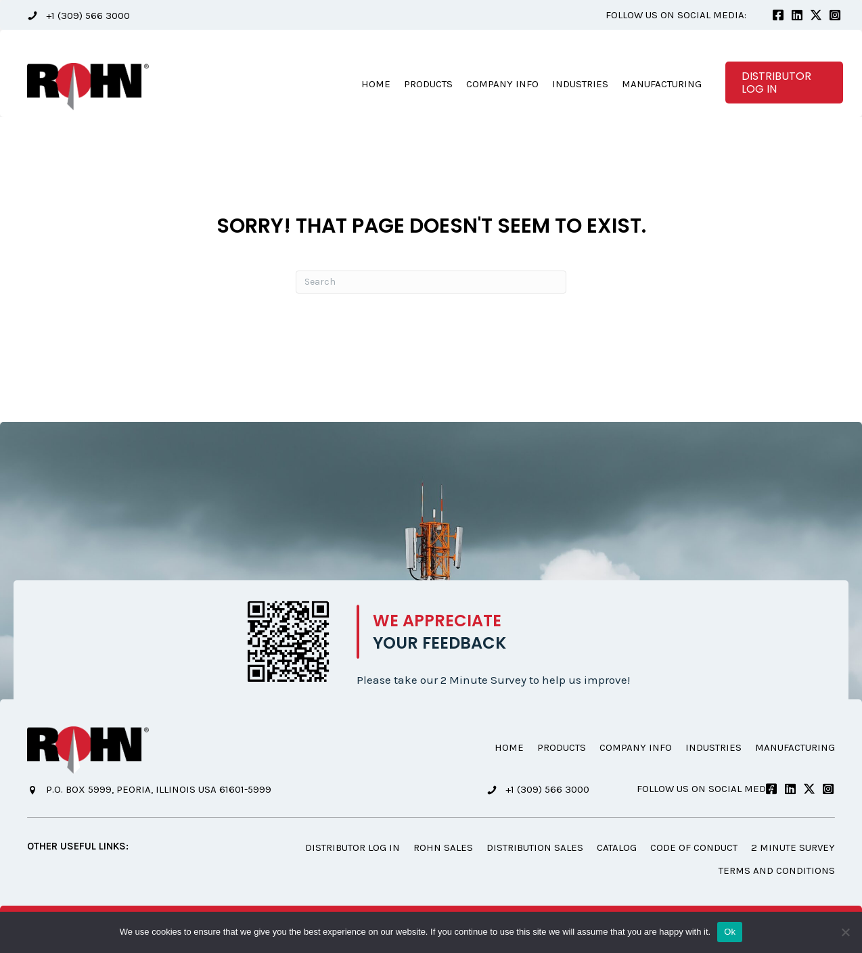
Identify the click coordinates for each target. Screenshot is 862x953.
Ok (729, 932)
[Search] (431, 282)
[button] (78, 15)
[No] (845, 932)
